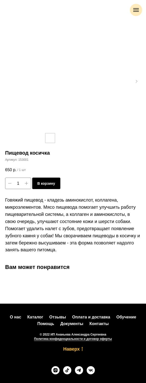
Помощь (45, 324)
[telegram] (79, 370)
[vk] (91, 370)
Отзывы (57, 317)
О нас (15, 317)
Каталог (35, 317)
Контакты (99, 324)
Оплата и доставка (91, 317)
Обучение (126, 317)
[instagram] (55, 370)
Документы (71, 324)
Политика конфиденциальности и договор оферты (73, 339)
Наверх (73, 349)
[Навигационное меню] (136, 10)
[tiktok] (67, 370)
